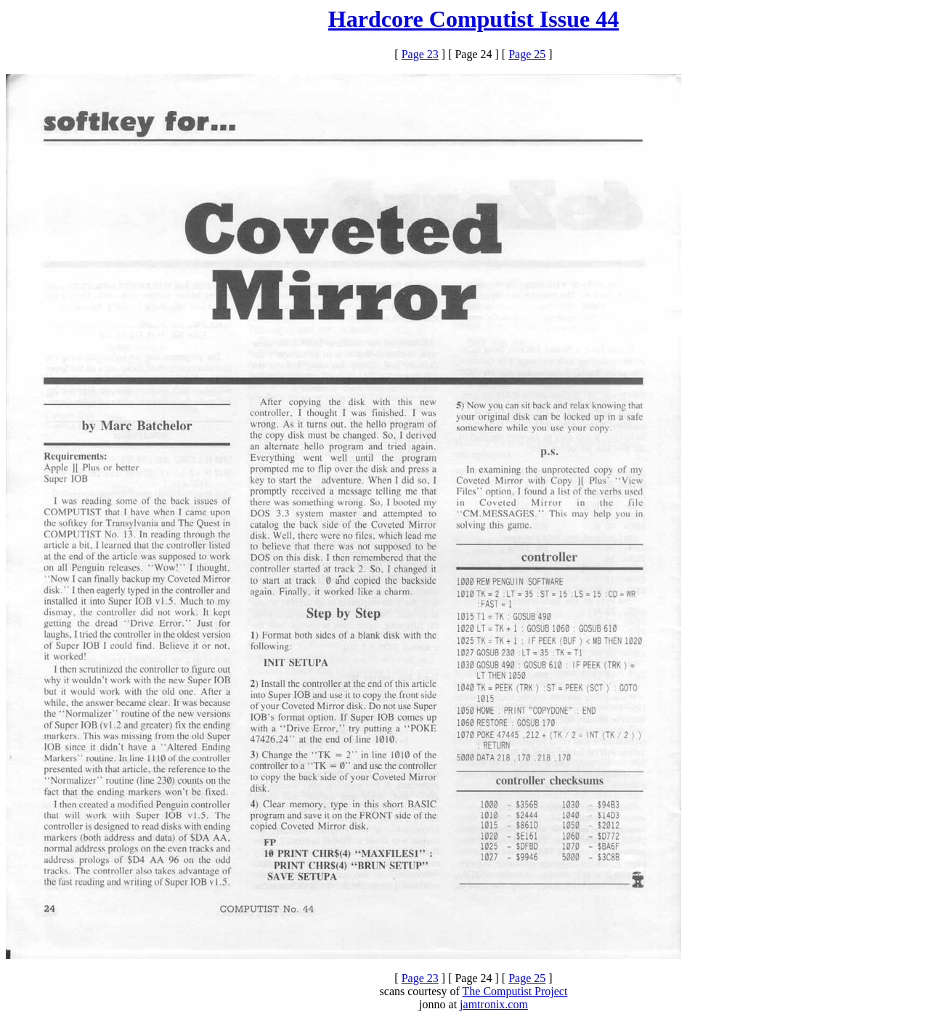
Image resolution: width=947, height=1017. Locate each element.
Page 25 (526, 54)
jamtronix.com (494, 1004)
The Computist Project (515, 991)
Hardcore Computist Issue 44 (473, 19)
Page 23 (420, 54)
